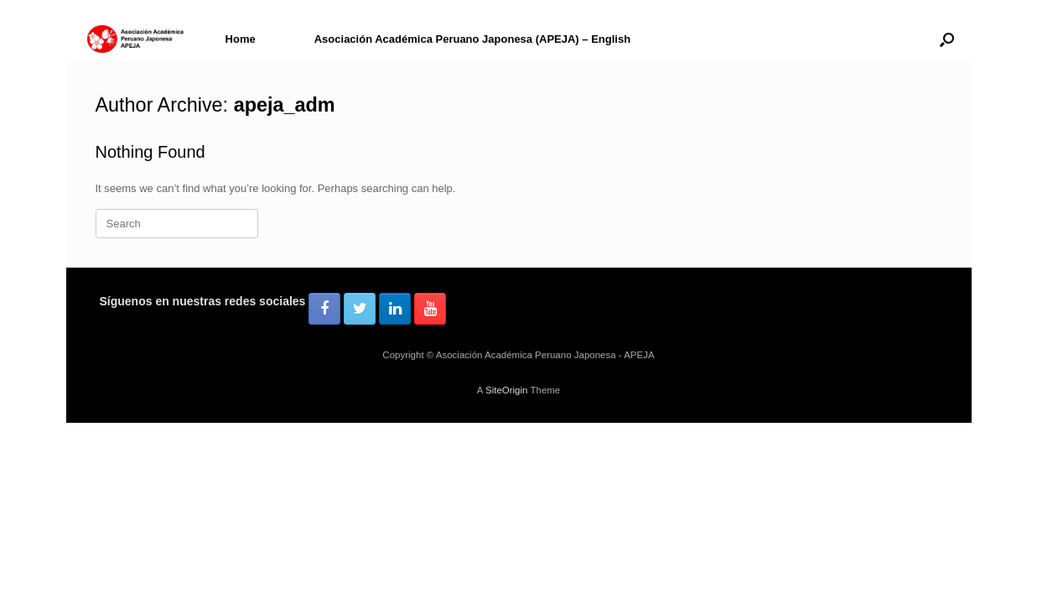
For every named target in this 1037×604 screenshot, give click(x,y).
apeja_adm (284, 105)
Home (241, 39)
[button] (947, 39)
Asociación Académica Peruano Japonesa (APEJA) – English (472, 39)
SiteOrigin (506, 390)
